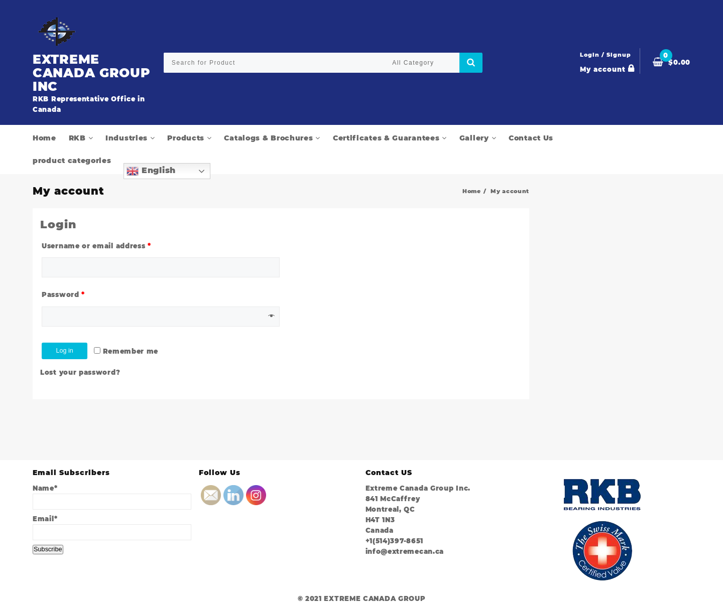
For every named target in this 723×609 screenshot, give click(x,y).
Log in (69, 352)
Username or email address (96, 246)
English (151, 171)
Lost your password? (80, 374)
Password (63, 295)
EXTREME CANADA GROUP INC (80, 72)
